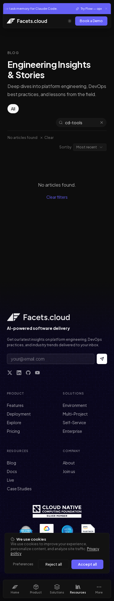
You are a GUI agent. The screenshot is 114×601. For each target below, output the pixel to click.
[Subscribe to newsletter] (102, 359)
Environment (75, 405)
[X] (10, 373)
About (69, 463)
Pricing (13, 431)
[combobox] (90, 147)
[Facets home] (57, 317)
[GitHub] (28, 373)
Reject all (53, 564)
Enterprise (72, 431)
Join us (69, 471)
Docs (12, 471)
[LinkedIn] (19, 373)
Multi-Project (75, 414)
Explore (14, 422)
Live (10, 480)
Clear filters (57, 197)
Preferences (23, 564)
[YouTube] (37, 373)
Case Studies (19, 489)
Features (15, 405)
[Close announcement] (106, 8)
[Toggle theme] (69, 21)
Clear (47, 137)
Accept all (87, 564)
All (13, 108)
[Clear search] (102, 122)
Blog (11, 463)
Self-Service (74, 422)
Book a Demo (91, 21)
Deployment (19, 414)
